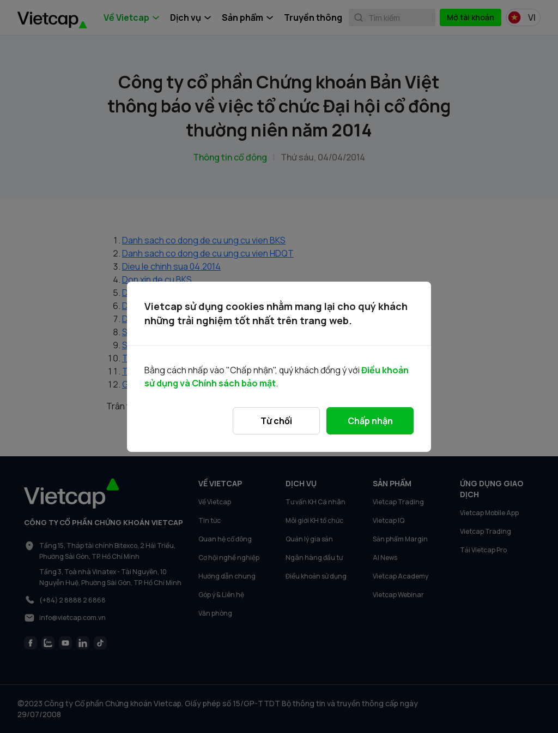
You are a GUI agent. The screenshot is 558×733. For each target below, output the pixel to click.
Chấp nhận (370, 421)
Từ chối (276, 421)
